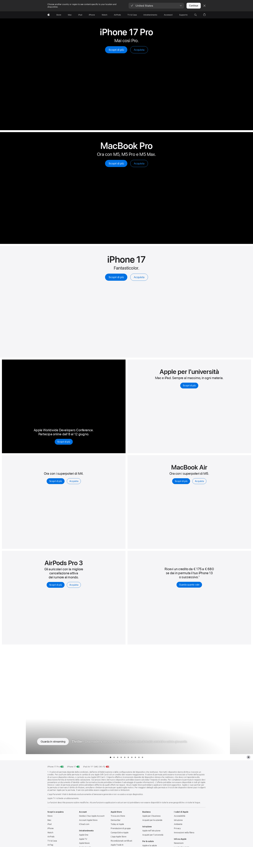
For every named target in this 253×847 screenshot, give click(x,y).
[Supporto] (183, 14)
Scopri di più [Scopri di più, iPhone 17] (116, 277)
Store (49, 816)
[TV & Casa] (132, 14)
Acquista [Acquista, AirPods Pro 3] (73, 585)
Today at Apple (117, 824)
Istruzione (178, 820)
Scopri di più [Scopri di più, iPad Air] (55, 481)
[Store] (58, 14)
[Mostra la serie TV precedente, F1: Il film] (11, 700)
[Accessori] (168, 14)
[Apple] (48, 14)
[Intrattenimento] (150, 14)
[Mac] (70, 14)
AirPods (50, 837)
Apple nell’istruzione (151, 831)
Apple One (83, 835)
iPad (49, 824)
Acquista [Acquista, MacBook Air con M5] (199, 481)
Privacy (177, 828)
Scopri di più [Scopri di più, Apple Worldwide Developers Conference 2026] (63, 441)
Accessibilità (179, 816)
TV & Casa (52, 841)
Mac (49, 820)
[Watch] (104, 14)
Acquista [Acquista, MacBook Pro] (139, 163)
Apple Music (84, 843)
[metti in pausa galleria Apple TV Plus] (248, 757)
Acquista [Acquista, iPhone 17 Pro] (139, 49)
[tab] (110, 757)
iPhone (50, 828)
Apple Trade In (117, 845)
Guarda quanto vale (189, 584)
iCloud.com (84, 824)
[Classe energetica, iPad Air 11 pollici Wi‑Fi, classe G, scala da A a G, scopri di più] (108, 767)
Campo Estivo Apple (119, 832)
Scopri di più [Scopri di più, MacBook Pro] (116, 163)
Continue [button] (193, 5)
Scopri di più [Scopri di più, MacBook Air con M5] (181, 481)
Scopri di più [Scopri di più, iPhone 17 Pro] (116, 49)
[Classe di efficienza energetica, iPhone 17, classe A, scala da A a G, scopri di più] (78, 767)
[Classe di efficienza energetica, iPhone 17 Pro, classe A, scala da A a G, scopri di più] (62, 767)
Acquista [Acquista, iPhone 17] (139, 277)
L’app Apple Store (118, 837)
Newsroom (178, 843)
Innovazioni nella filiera (184, 832)
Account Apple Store (88, 820)
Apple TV (83, 839)
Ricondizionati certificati (121, 841)
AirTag (50, 845)
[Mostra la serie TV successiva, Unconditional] (241, 700)
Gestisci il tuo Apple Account (91, 816)
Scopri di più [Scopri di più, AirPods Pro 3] (55, 585)
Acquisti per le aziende (152, 820)
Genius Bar (116, 820)
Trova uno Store (118, 816)
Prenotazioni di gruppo (121, 828)
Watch (50, 832)
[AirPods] (117, 14)
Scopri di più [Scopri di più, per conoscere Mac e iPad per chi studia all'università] (189, 385)
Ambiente (178, 824)
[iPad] (80, 14)
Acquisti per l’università (152, 835)
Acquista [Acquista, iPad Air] (73, 481)
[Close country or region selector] (204, 5)
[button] (156, 5)
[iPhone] (91, 14)
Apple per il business (151, 816)
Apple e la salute (149, 845)
